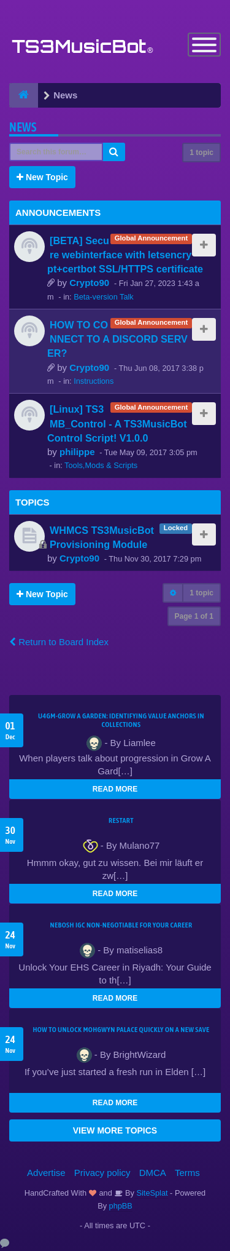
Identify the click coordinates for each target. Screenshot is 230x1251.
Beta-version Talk (104, 296)
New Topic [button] (42, 177)
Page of (194, 616)
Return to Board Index (59, 642)
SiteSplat (151, 1192)
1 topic (201, 152)
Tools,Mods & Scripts (100, 465)
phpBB (120, 1205)
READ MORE (115, 789)
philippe (77, 452)
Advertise (46, 1172)
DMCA (152, 1172)
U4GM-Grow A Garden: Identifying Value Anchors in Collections (121, 720)
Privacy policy (102, 1172)
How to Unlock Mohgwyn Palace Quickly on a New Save (121, 1029)
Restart (121, 820)
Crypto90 (89, 282)
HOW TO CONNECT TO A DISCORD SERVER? (117, 339)
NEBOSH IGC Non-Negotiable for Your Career (121, 925)
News (23, 127)
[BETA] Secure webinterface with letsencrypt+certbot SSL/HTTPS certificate (125, 254)
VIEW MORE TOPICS (115, 1130)
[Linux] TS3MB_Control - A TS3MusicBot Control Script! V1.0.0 (117, 423)
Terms (187, 1172)
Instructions (93, 381)
